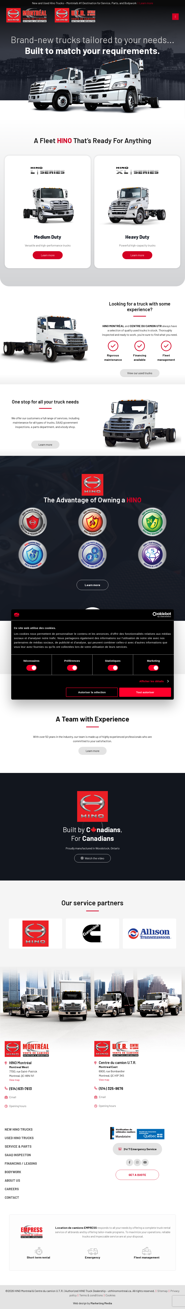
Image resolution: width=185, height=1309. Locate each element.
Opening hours (17, 1106)
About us (12, 1180)
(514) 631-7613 (20, 1088)
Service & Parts (18, 1146)
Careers (12, 1189)
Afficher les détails (151, 681)
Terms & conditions (91, 1295)
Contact (12, 1197)
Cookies (110, 1295)
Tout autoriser (145, 692)
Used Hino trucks (19, 1138)
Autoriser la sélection (92, 692)
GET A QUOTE (137, 1174)
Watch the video (92, 858)
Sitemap (162, 1291)
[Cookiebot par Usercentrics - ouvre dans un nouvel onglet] (155, 615)
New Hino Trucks (19, 1129)
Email (12, 1097)
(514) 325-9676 (111, 1088)
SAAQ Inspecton (18, 1155)
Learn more (146, 3)
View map (14, 1079)
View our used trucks (139, 373)
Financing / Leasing (21, 1163)
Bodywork (13, 1172)
